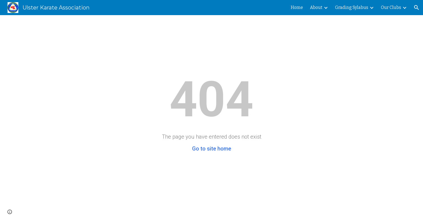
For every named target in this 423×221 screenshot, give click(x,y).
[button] (416, 7)
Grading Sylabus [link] (351, 7)
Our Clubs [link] (391, 7)
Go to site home (211, 148)
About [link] (316, 7)
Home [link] (297, 7)
